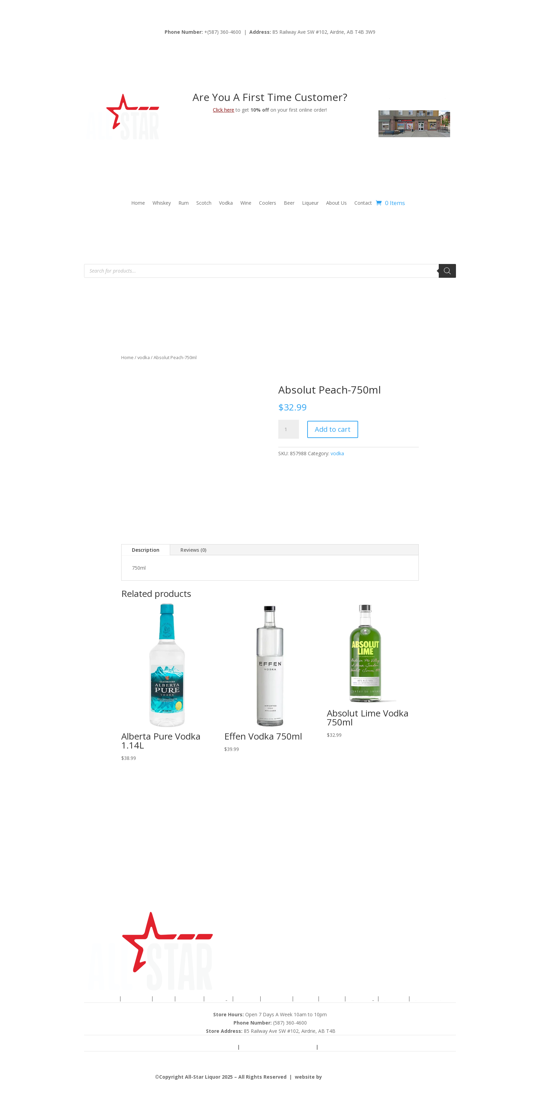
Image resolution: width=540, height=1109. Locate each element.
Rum (183, 203)
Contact (363, 203)
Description (145, 550)
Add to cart (333, 429)
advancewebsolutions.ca (354, 1077)
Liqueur (310, 203)
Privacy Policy (342, 1047)
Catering (394, 998)
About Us (336, 203)
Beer (289, 203)
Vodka (226, 203)
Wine (245, 203)
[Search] (447, 271)
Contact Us (428, 998)
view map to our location (417, 96)
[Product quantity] (288, 429)
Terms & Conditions (205, 1047)
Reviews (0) (193, 550)
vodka (143, 357)
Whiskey (162, 203)
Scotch (203, 203)
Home (138, 203)
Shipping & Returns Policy (278, 1047)
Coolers (267, 203)
